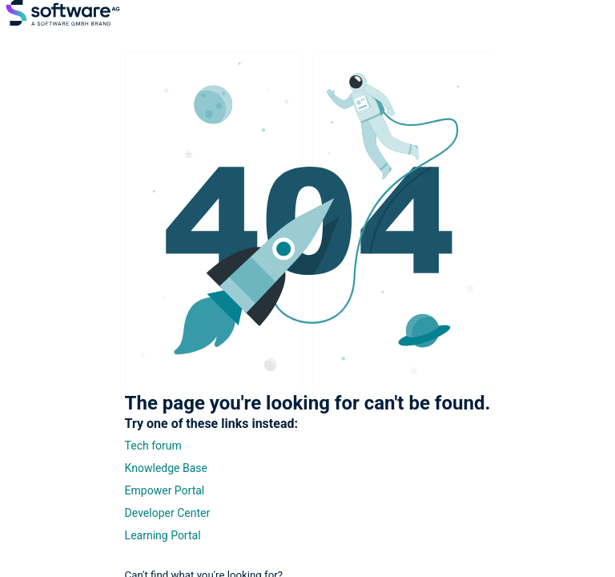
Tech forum (153, 445)
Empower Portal (165, 490)
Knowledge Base (166, 468)
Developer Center (168, 512)
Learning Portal (163, 535)
